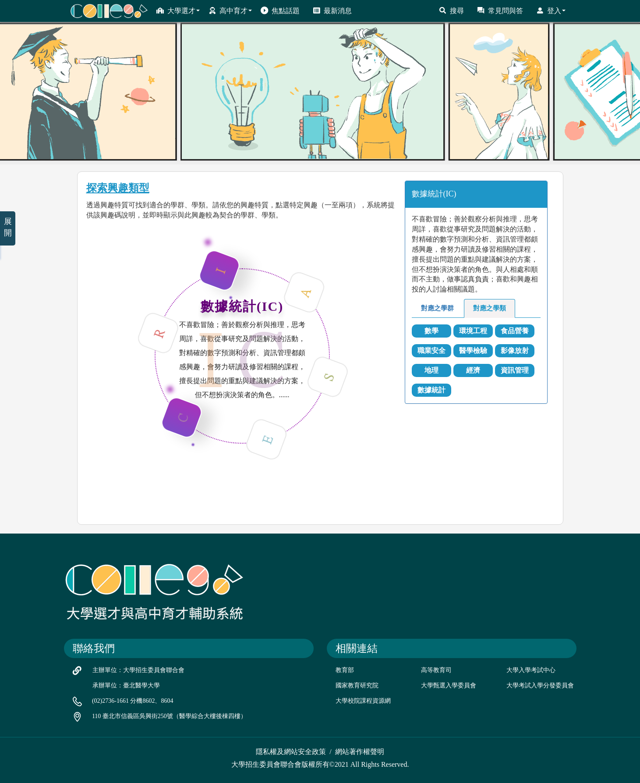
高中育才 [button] (230, 10)
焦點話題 (280, 10)
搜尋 (451, 10)
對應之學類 (489, 308)
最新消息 (332, 10)
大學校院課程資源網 (363, 701)
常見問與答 (500, 10)
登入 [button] (551, 10)
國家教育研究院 (357, 685)
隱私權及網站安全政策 (291, 751)
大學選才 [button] (178, 10)
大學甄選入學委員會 (448, 685)
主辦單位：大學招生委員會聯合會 (138, 670)
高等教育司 (436, 670)
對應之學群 (437, 308)
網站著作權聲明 (359, 751)
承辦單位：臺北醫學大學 (126, 685)
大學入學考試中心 (530, 670)
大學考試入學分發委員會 (540, 685)
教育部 (345, 670)
